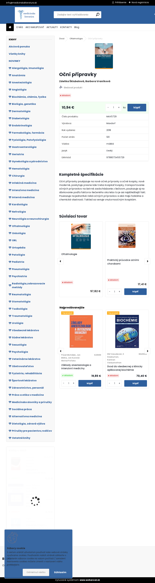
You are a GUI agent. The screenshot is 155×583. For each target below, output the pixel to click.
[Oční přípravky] (104, 56)
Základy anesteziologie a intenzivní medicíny (76, 366)
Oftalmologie (69, 254)
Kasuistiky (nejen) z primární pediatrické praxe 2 (37, 528)
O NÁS (19, 27)
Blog (76, 27)
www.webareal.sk (90, 579)
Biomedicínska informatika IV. (34, 505)
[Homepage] (10, 27)
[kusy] (113, 107)
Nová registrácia (140, 2)
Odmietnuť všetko (35, 572)
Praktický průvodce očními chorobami (123, 261)
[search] (97, 14)
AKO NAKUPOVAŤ (34, 27)
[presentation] (61, 261)
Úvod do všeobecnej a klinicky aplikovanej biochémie (124, 368)
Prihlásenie (120, 2)
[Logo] (27, 14)
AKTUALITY (52, 27)
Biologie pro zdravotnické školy (36, 471)
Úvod (61, 38)
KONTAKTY (66, 27)
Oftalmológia (76, 38)
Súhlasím (60, 572)
